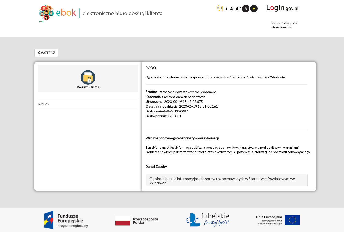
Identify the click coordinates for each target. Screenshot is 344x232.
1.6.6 (41, 22)
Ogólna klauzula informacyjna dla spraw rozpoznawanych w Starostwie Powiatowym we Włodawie (222, 180)
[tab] (88, 104)
